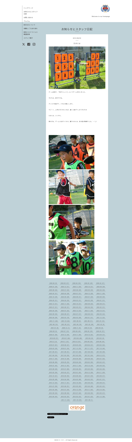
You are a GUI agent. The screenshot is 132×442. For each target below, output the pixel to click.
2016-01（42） (53, 365)
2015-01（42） (77, 372)
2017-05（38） (101, 352)
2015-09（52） (101, 365)
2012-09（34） (53, 393)
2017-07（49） (77, 352)
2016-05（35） (65, 362)
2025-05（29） (89, 290)
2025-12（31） (65, 286)
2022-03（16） (65, 317)
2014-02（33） (89, 379)
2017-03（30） (65, 355)
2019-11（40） (77, 334)
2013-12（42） (53, 382)
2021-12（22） (101, 317)
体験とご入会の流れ (31, 28)
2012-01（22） (89, 396)
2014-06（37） (101, 376)
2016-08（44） (89, 358)
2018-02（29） (53, 348)
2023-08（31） (101, 304)
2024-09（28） (65, 297)
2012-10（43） (101, 389)
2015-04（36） (101, 369)
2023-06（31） (65, 307)
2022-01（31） (89, 317)
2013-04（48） (89, 386)
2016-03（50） (89, 362)
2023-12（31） (53, 304)
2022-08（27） (65, 314)
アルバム (27, 21)
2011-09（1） (89, 400)
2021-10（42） (65, 321)
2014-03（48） (77, 379)
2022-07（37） (77, 314)
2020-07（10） (65, 331)
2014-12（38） (89, 372)
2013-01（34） (65, 389)
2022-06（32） (89, 314)
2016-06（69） (53, 362)
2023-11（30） (65, 304)
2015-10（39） (89, 365)
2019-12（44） (65, 334)
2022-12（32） (77, 310)
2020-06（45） (77, 331)
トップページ (28, 8)
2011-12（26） (101, 396)
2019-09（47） (101, 334)
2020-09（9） (100, 328)
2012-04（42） (53, 396)
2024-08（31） (77, 297)
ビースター (62, 440)
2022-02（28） (77, 317)
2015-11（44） (77, 365)
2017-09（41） (53, 352)
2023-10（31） (77, 304)
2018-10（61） (77, 341)
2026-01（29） (53, 286)
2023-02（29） (53, 310)
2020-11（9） (77, 328)
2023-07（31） (53, 307)
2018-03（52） (101, 345)
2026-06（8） (54, 283)
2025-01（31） (77, 293)
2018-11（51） (65, 341)
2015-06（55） (77, 369)
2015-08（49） (53, 369)
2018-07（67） (53, 345)
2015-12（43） (65, 365)
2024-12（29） (89, 293)
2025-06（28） (77, 290)
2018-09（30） (88, 341)
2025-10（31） (89, 286)
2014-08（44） (77, 376)
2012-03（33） (65, 396)
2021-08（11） (88, 321)
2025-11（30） (77, 286)
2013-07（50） (53, 386)
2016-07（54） (101, 358)
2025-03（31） (53, 293)
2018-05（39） (77, 345)
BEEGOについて (29, 25)
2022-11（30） (89, 310)
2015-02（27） (65, 372)
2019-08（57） (54, 338)
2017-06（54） (89, 352)
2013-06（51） (65, 386)
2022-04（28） (53, 317)
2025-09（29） (101, 286)
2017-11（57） (89, 348)
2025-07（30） (65, 290)
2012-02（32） (77, 396)
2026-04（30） (77, 283)
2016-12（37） (101, 355)
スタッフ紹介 (28, 38)
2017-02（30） (77, 355)
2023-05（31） (77, 307)
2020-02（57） (100, 331)
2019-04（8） (90, 338)
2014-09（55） (65, 376)
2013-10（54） (77, 382)
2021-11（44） (54, 321)
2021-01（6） (55, 328)
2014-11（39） (101, 372)
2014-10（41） (53, 376)
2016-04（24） (77, 362)
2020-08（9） (54, 331)
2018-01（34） (65, 348)
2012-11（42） (89, 389)
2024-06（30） (101, 297)
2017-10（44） (101, 348)
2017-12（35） (77, 348)
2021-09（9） (77, 321)
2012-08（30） (65, 393)
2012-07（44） (77, 393)
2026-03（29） (88, 283)
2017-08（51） (65, 352)
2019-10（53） (89, 334)
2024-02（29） (89, 300)
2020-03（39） (88, 331)
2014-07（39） (89, 376)
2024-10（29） (53, 297)
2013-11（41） (65, 382)
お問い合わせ (28, 17)
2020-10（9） (88, 328)
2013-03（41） (101, 386)
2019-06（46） (78, 338)
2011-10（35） (77, 400)
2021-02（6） (101, 324)
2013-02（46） (53, 389)
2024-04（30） (65, 300)
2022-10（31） (101, 310)
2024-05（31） (53, 300)
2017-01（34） (89, 355)
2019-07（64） (66, 338)
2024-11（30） (101, 293)
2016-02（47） (101, 362)
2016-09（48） (77, 358)
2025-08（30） (53, 290)
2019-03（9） (101, 338)
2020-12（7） (66, 328)
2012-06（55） (89, 393)
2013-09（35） (89, 382)
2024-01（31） (101, 300)
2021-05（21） (65, 324)
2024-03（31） (77, 300)
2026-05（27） (65, 283)
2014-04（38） (65, 379)
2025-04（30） (101, 290)
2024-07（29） (89, 297)
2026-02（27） (100, 283)
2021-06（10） (54, 324)
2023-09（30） (89, 304)
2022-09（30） (53, 314)
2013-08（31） (101, 382)
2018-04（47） (89, 345)
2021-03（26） (89, 324)
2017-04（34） (53, 355)
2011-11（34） (65, 400)
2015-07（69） (65, 369)
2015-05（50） (89, 369)
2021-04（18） (77, 324)
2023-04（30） (89, 307)
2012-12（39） (77, 389)
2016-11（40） (53, 358)
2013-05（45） (77, 386)
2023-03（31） (101, 307)
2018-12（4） (54, 341)
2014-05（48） (53, 379)
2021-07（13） (100, 321)
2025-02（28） (65, 293)
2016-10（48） (65, 358)
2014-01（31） (101, 379)
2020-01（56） (53, 334)
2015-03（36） (53, 372)
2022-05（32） (101, 314)
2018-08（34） (100, 341)
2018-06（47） (65, 345)
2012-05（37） (101, 393)
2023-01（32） (65, 310)
